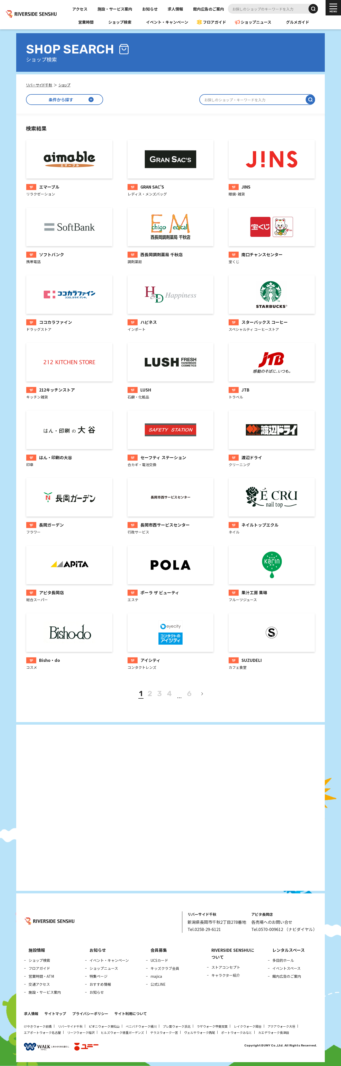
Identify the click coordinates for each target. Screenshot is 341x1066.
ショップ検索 (119, 22)
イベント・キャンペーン (167, 22)
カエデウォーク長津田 (273, 1032)
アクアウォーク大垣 (281, 1026)
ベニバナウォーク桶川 (141, 1026)
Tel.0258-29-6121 (204, 929)
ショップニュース (256, 22)
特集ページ (98, 976)
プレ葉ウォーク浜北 (177, 1026)
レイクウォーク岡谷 (248, 1026)
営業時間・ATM (41, 976)
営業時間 (86, 22)
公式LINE (158, 984)
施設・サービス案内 (114, 9)
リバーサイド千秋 (70, 1026)
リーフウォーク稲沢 (81, 1032)
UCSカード (159, 960)
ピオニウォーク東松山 (104, 1026)
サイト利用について (130, 1013)
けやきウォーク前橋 (38, 1026)
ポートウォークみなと (236, 1032)
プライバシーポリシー (90, 1013)
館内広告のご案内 (208, 9)
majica (156, 976)
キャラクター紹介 (225, 975)
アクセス (79, 9)
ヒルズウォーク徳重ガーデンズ (122, 1032)
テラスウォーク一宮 (164, 1032)
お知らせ (150, 9)
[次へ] (202, 693)
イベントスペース (286, 968)
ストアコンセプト (225, 967)
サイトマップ (55, 1013)
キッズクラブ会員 (164, 968)
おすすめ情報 (100, 984)
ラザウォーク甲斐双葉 (212, 1026)
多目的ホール (283, 960)
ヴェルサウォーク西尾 (199, 1032)
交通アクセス (39, 984)
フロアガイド (214, 22)
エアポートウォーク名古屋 (42, 1032)
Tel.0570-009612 (267, 929)
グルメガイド (297, 22)
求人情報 (175, 9)
